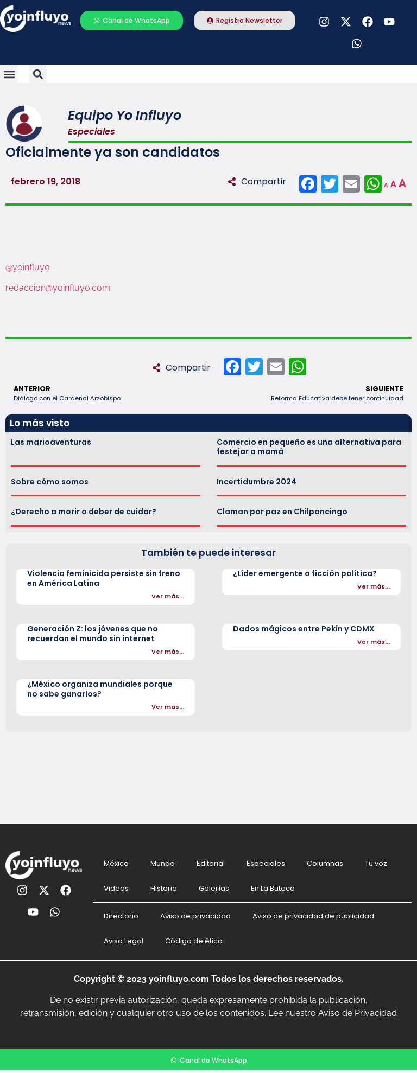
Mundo (162, 863)
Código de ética (194, 941)
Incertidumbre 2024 (256, 481)
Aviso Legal (123, 941)
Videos (116, 888)
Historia (163, 888)
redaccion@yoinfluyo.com (57, 288)
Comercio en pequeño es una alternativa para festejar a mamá (309, 447)
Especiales (266, 863)
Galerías (214, 888)
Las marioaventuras (51, 442)
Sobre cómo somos (50, 481)
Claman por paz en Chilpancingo (282, 511)
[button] (9, 74)
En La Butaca (273, 888)
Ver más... (167, 596)
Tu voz (376, 863)
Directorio (121, 916)
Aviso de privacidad (195, 916)
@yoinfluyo (27, 267)
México (116, 863)
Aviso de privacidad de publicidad (313, 916)
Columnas (325, 863)
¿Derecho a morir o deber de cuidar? (83, 511)
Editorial (211, 863)
